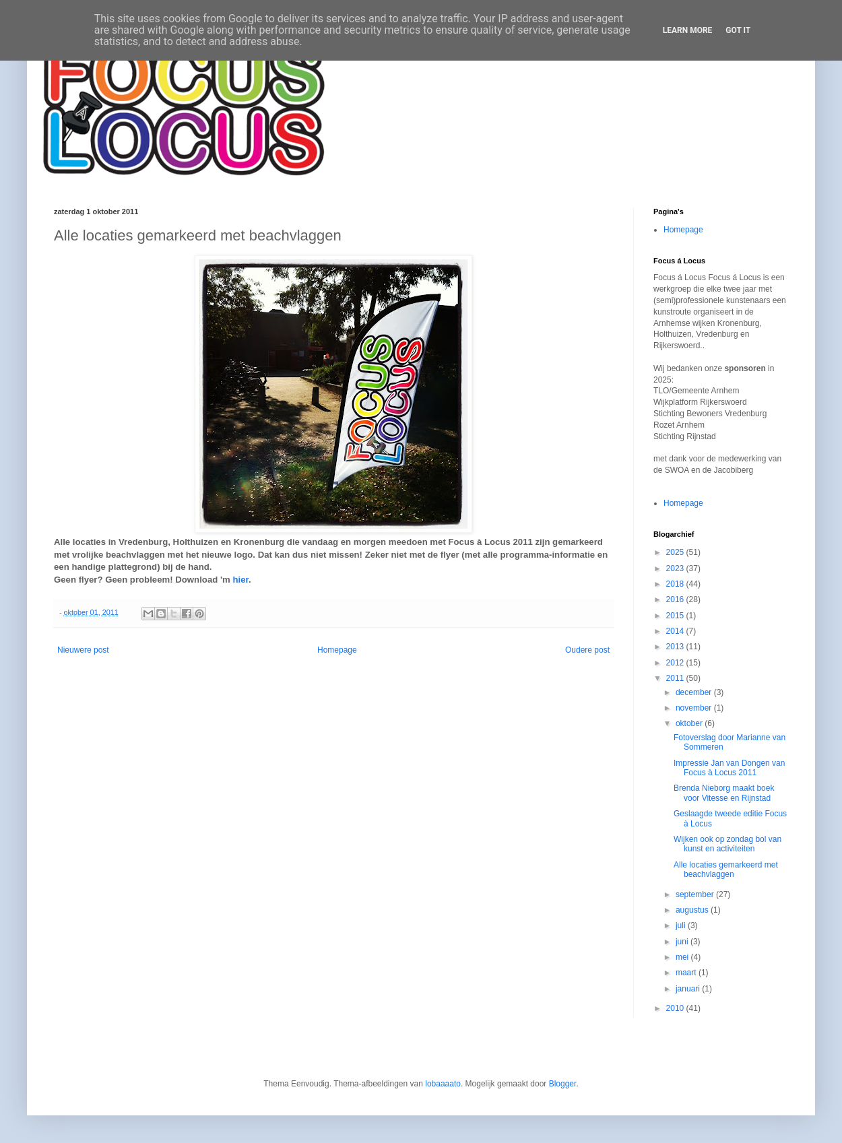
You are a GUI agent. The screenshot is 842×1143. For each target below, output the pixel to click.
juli (682, 925)
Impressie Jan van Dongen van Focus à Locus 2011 (729, 767)
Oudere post (587, 650)
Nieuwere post (83, 650)
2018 (676, 584)
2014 (676, 631)
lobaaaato (443, 1083)
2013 (676, 646)
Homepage (337, 650)
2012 (676, 662)
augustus (693, 910)
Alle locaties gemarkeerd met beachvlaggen (726, 869)
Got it (737, 30)
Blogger (563, 1083)
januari (689, 988)
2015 (676, 615)
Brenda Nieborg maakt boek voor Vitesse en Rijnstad (724, 792)
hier (240, 580)
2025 (676, 552)
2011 (676, 678)
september (696, 894)
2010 (676, 1008)
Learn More (688, 30)
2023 (676, 568)
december (695, 692)
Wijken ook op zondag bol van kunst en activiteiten (727, 844)
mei (683, 957)
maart (687, 972)
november (695, 708)
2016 (676, 599)
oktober (690, 723)
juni (683, 941)
